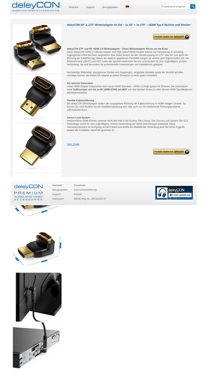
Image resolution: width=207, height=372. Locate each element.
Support (90, 7)
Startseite (57, 185)
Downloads (79, 185)
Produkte (73, 7)
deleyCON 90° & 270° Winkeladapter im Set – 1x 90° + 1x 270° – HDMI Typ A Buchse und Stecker (171, 36)
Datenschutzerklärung (85, 189)
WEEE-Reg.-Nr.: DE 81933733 (90, 198)
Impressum (58, 198)
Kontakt (78, 194)
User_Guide (73, 144)
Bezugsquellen (110, 7)
